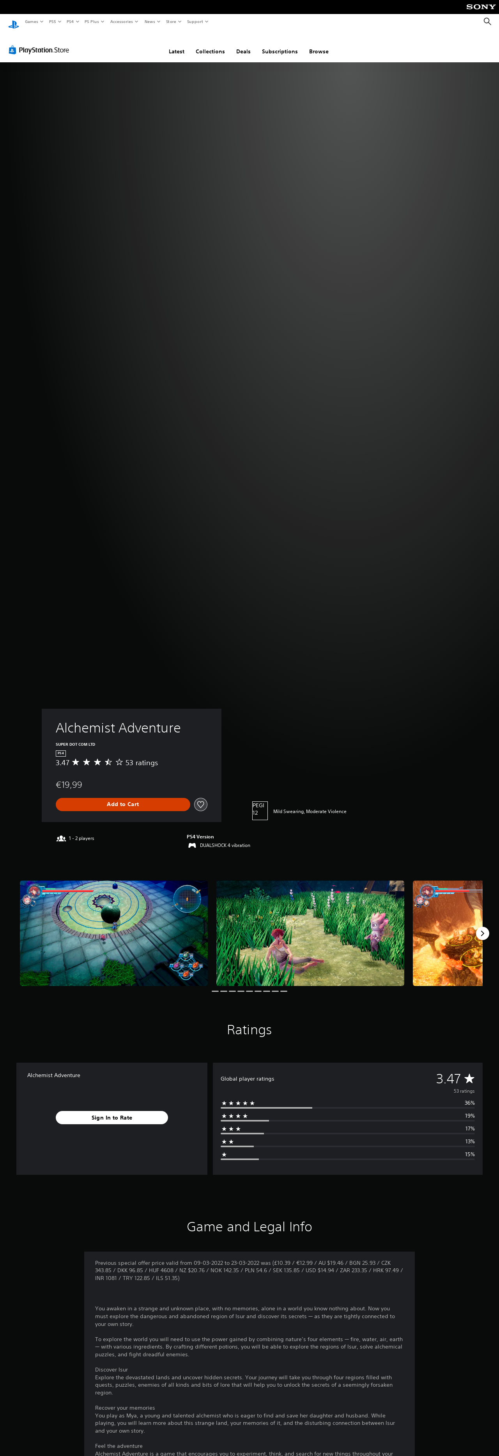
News (150, 21)
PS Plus (92, 21)
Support (195, 21)
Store (171, 21)
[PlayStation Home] (13, 22)
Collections (210, 44)
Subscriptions (280, 44)
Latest (176, 44)
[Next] (482, 926)
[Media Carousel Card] (114, 926)
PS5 (52, 21)
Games (31, 21)
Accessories (121, 21)
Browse (319, 44)
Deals (243, 44)
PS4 (70, 21)
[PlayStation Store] (40, 42)
